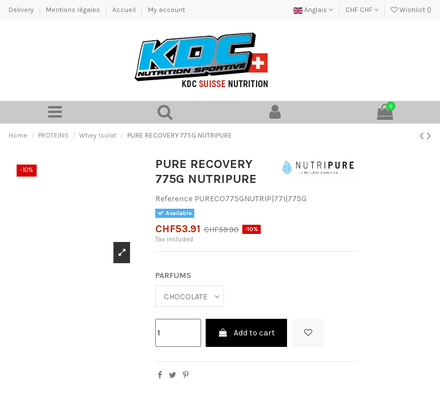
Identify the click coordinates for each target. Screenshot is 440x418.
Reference (173, 199)
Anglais (313, 10)
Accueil (125, 10)
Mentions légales (74, 10)
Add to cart (246, 333)
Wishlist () (411, 10)
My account (166, 10)
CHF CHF (362, 10)
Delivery (22, 10)
